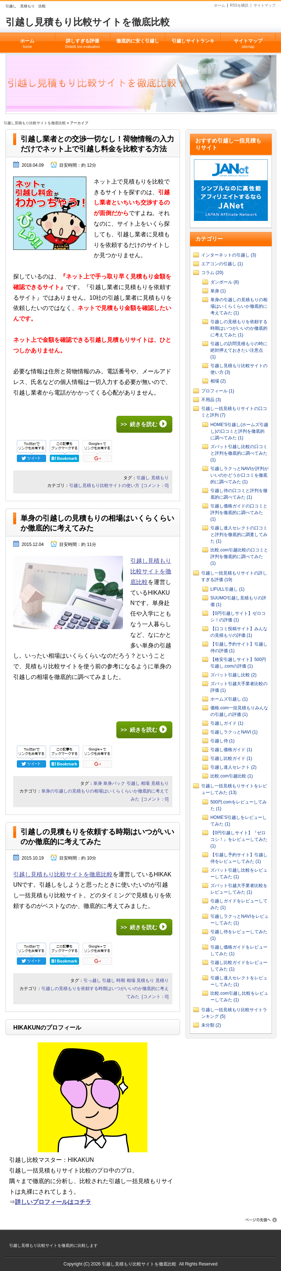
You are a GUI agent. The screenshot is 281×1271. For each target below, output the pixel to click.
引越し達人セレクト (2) (233, 767)
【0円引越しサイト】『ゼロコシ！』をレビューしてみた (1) (238, 839)
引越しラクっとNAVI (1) (234, 732)
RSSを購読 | (241, 5)
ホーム (219, 5)
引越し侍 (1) (222, 740)
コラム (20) (212, 272)
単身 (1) (218, 290)
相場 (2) (218, 381)
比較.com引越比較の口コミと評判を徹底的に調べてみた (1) (239, 556)
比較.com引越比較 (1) (231, 776)
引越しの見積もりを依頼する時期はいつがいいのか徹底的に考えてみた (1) (238, 328)
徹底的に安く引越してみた (138, 45)
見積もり (160, 477)
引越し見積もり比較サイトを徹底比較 (87, 21)
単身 (97, 783)
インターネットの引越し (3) (228, 255)
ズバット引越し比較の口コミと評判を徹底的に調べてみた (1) (238, 453)
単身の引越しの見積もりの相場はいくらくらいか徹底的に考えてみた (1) (238, 306)
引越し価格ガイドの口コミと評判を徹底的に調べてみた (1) (238, 512)
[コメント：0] (155, 485)
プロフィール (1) (217, 391)
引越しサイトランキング (193, 45)
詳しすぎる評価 (83, 41)
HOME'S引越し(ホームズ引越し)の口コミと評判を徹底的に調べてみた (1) (239, 431)
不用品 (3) (211, 399)
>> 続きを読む (138, 424)
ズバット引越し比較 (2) (233, 674)
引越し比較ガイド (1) (231, 758)
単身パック (114, 783)
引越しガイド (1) (226, 723)
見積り (162, 980)
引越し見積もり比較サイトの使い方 (104, 485)
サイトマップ (265, 5)
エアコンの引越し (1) (222, 263)
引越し (143, 477)
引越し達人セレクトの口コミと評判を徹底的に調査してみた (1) (238, 534)
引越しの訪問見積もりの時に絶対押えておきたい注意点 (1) (238, 350)
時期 (120, 980)
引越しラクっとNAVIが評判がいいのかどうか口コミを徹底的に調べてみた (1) (239, 475)
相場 (145, 783)
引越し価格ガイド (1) (231, 749)
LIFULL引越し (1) (227, 589)
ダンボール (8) (224, 282)
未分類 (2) (211, 1025)
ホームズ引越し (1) (229, 699)
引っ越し (92, 980)
